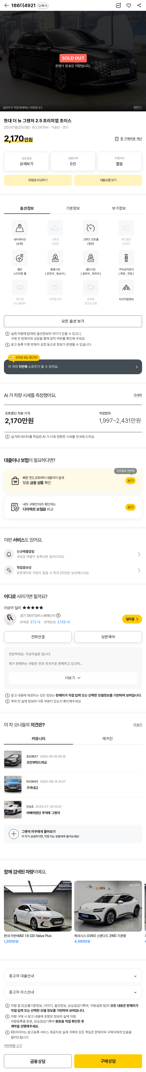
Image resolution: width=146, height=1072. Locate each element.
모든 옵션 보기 (73, 321)
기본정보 (73, 208)
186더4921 (30, 5)
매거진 (107, 738)
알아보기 (73, 480)
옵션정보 (27, 208)
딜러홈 (130, 619)
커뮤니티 (38, 738)
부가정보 (119, 208)
